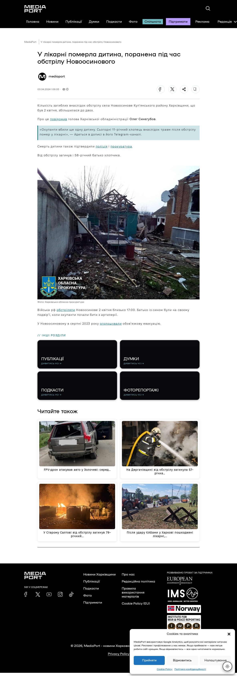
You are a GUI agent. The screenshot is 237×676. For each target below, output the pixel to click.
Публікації (73, 21)
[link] (26, 597)
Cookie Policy (164, 669)
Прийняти (149, 660)
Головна (32, 21)
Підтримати (178, 21)
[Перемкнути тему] (227, 666)
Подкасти (114, 21)
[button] (229, 634)
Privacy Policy (118, 657)
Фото (133, 21)
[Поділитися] (184, 89)
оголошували (111, 323)
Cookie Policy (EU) (136, 606)
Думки (94, 21)
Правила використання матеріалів (133, 595)
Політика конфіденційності (190, 669)
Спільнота (153, 21)
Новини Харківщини (99, 577)
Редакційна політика (138, 584)
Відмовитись (182, 660)
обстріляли (66, 310)
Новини (52, 21)
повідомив (58, 119)
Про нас (128, 577)
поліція (101, 146)
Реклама (202, 21)
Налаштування (215, 660)
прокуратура (121, 146)
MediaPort (30, 42)
